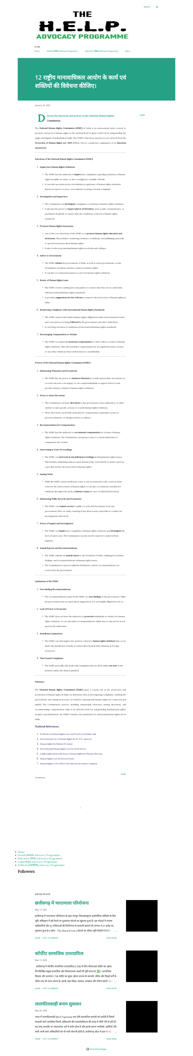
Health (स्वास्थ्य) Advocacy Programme (62, 51)
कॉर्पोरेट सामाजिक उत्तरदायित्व (59, 953)
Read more (112, 938)
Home (37, 51)
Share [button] (142, 115)
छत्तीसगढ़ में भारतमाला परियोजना (62, 903)
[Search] (147, 6)
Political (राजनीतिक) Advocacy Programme (41, 865)
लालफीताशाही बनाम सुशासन (58, 1004)
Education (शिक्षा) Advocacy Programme (101, 51)
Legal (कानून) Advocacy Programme (37, 861)
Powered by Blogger (96, 1049)
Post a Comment (51, 938)
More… (128, 51)
